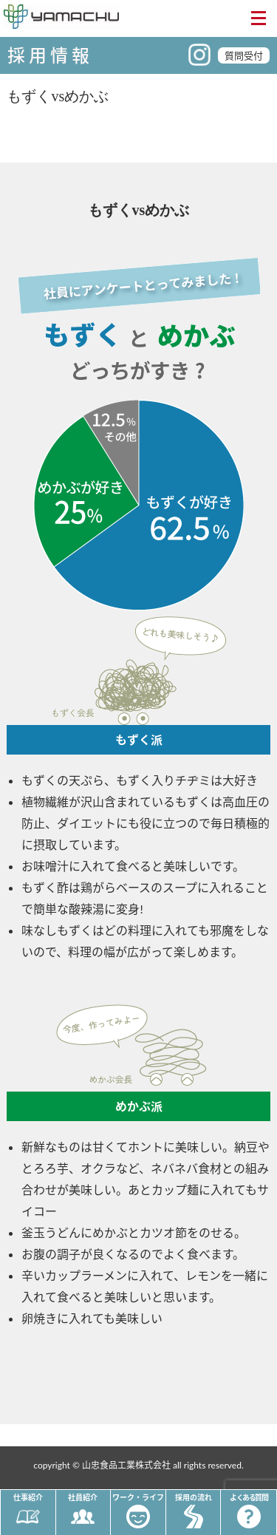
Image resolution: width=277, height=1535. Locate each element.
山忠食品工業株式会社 (126, 1465)
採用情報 (50, 55)
